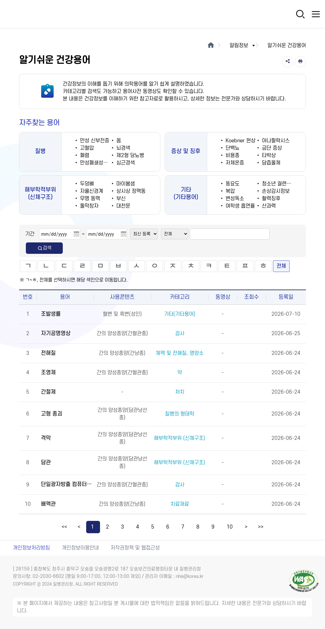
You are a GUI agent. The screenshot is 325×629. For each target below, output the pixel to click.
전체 (281, 266)
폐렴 (83, 155)
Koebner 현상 (239, 141)
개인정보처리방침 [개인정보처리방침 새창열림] (31, 548)
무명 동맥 (89, 198)
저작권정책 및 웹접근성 (135, 548)
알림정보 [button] (243, 45)
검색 (44, 248)
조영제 (48, 372)
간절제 (48, 392)
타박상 (268, 155)
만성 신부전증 (93, 141)
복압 (229, 191)
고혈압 (86, 148)
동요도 (231, 184)
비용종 (231, 155)
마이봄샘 (125, 184)
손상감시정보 (275, 191)
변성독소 (234, 198)
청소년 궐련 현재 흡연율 (286, 184)
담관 (46, 462)
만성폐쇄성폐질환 (97, 163)
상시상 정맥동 (130, 191)
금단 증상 (271, 148)
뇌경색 (122, 148)
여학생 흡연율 (239, 206)
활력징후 (270, 198)
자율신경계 (90, 191)
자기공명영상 (55, 333)
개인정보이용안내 (80, 548)
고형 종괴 (51, 414)
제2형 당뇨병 (129, 155)
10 (230, 527)
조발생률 (51, 314)
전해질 (48, 353)
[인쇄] (300, 61)
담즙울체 (270, 163)
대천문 (122, 206)
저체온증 (234, 163)
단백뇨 (231, 148)
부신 (120, 198)
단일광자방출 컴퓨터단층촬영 (66, 484)
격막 (46, 438)
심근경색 (125, 163)
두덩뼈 (86, 184)
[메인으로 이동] (210, 45)
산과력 (268, 206)
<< (64, 527)
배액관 (48, 504)
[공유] (287, 61)
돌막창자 (88, 206)
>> (260, 527)
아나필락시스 (275, 141)
